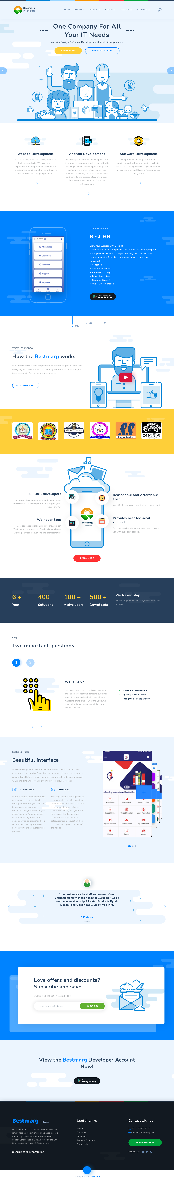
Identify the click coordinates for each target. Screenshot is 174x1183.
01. (75, 326)
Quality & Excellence (134, 694)
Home (67, 10)
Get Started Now (102, 50)
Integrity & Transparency (136, 698)
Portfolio (81, 1136)
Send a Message (145, 1142)
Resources (127, 10)
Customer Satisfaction (135, 690)
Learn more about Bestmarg (28, 1152)
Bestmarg (95, 1176)
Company (79, 10)
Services (110, 10)
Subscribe (92, 1006)
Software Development (139, 154)
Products (95, 10)
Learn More (68, 50)
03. (104, 323)
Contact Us (143, 10)
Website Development (35, 154)
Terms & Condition (86, 1140)
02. (89, 323)
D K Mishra (87, 917)
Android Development (87, 154)
